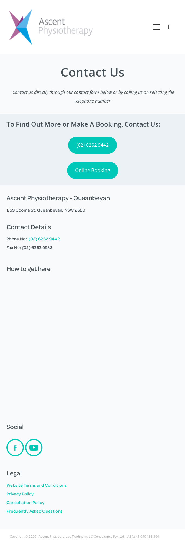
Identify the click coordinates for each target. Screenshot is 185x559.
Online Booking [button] (92, 170)
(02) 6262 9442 (44, 238)
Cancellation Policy (25, 502)
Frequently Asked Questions (34, 511)
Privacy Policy (20, 493)
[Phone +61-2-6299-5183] (169, 27)
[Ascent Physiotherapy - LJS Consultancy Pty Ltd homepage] (79, 27)
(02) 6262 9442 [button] (92, 145)
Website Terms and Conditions (36, 485)
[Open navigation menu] (156, 27)
